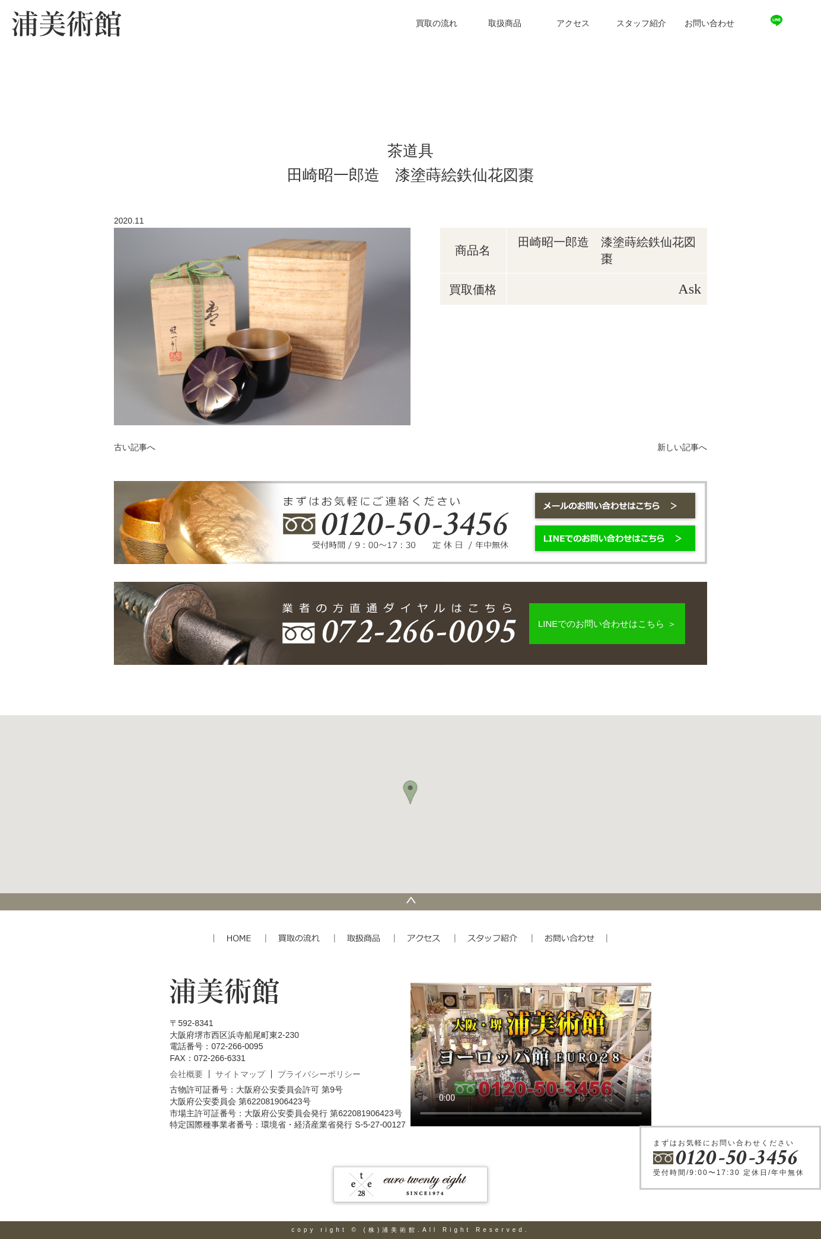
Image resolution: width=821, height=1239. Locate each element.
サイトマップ (240, 1074)
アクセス (573, 23)
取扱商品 (504, 23)
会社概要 (186, 1074)
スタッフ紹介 (641, 23)
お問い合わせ (709, 23)
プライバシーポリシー (319, 1074)
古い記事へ (134, 447)
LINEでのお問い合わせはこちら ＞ (607, 624)
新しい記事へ (682, 447)
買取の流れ (436, 23)
